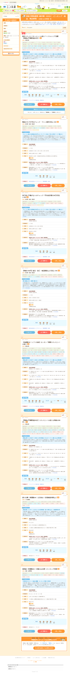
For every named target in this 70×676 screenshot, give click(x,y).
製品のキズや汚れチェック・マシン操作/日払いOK (39, 122)
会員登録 (59, 10)
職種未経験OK (59, 23)
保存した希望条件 (20, 10)
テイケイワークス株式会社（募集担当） (37, 100)
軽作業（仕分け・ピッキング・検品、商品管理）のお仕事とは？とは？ (52, 24)
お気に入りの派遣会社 (32, 10)
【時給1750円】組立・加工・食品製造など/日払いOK (39, 271)
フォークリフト (32, 23)
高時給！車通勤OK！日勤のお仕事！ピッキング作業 (39, 569)
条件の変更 (12, 53)
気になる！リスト (9, 10)
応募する (45, 104)
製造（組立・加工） (61, 22)
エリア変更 (23, 6)
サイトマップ (58, 4)
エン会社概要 (44, 657)
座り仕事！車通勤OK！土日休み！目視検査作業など (39, 497)
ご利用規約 (28, 657)
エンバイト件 (13, 2)
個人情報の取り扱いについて (20, 657)
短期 (48, 23)
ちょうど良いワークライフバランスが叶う (10, 4)
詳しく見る (58, 104)
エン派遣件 (5, 2)
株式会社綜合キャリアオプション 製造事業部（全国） (40, 181)
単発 (50, 23)
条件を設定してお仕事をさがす (45, 648)
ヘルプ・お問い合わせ (36, 657)
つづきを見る (38, 70)
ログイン (64, 10)
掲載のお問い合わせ (65, 4)
